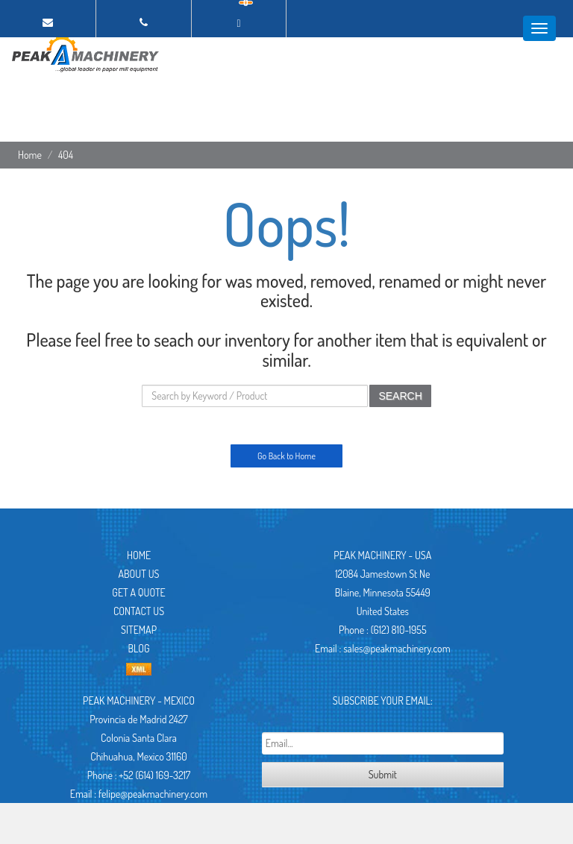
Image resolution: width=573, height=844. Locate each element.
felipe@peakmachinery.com (152, 793)
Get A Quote (138, 592)
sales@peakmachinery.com (396, 648)
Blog (138, 648)
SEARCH (400, 396)
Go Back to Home (286, 456)
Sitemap (139, 629)
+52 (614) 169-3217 (154, 775)
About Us (139, 573)
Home (30, 154)
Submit (383, 774)
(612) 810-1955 (399, 629)
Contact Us (138, 611)
